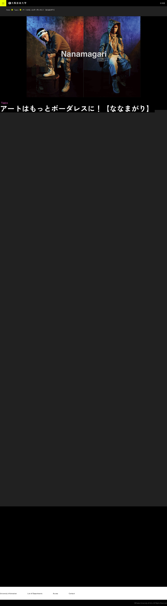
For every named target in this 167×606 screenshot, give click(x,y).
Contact (72, 593)
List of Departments (35, 593)
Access (55, 593)
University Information (8, 593)
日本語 (162, 3)
